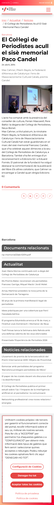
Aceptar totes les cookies (27, 484)
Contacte (6, 3)
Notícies (28, 20)
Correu (15, 3)
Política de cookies (27, 498)
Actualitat (15, 20)
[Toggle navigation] (48, 9)
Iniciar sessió (44, 3)
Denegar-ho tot (27, 475)
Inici (4, 20)
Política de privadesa (27, 493)
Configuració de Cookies (27, 466)
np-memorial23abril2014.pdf (16, 254)
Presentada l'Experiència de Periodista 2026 (24, 340)
